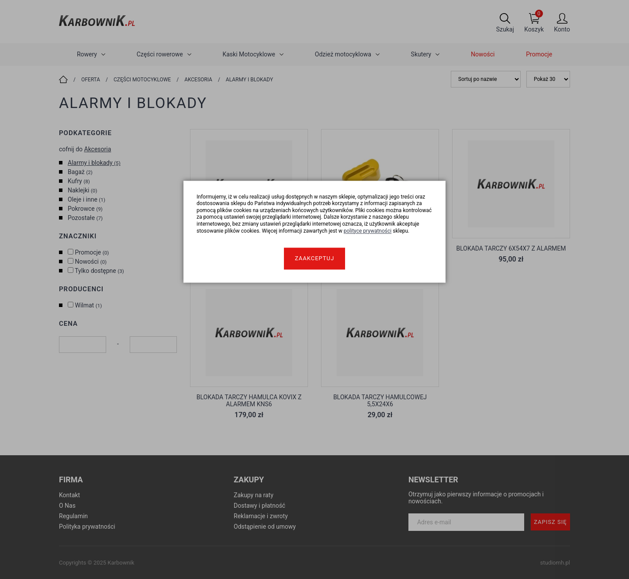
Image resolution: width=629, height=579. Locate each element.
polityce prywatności (368, 231)
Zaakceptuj (314, 258)
